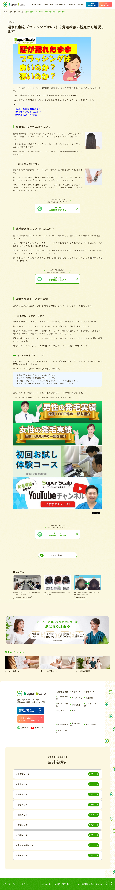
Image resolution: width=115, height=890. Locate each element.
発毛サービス (60, 4)
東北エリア (23, 784)
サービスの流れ (62, 704)
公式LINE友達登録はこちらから (57, 208)
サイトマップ (26, 884)
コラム (74, 710)
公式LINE (22, 728)
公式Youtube (37, 728)
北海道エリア (24, 774)
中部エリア (23, 804)
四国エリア (23, 835)
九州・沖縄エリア (26, 845)
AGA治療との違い (62, 697)
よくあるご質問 (90, 704)
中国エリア (23, 824)
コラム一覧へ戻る (57, 555)
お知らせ (60, 710)
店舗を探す (71, 4)
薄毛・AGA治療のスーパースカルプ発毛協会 (72, 884)
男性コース (76, 691)
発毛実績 (80, 4)
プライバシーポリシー (10, 884)
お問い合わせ (91, 724)
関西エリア (23, 814)
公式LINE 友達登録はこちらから (57, 534)
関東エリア (23, 794)
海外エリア (23, 855)
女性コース (90, 691)
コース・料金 (48, 4)
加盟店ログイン (62, 731)
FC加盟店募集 (62, 724)
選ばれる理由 (37, 4)
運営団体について (76, 724)
